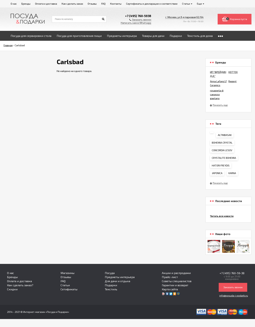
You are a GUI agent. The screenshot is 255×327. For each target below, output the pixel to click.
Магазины (67, 273)
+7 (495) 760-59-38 (232, 273)
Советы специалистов (176, 281)
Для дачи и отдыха (117, 281)
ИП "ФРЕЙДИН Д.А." (218, 74)
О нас (10, 273)
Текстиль (111, 289)
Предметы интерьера (120, 277)
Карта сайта (170, 289)
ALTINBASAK (225, 134)
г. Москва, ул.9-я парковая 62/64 (184, 17)
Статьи (65, 285)
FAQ (63, 281)
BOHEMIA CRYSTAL (222, 142)
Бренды (12, 277)
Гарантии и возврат (175, 285)
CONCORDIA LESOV (222, 150)
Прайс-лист (170, 277)
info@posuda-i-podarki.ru (233, 295)
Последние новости (228, 201)
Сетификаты (69, 289)
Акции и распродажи (176, 273)
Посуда (110, 273)
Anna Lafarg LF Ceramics (218, 83)
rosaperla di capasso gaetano (216, 94)
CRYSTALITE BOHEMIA (224, 157)
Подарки (111, 285)
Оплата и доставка (19, 281)
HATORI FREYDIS (221, 165)
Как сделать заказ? (20, 285)
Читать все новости (222, 215)
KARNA (232, 173)
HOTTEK (233, 72)
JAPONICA (217, 173)
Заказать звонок (233, 287)
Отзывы (66, 277)
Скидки (12, 289)
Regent (232, 81)
